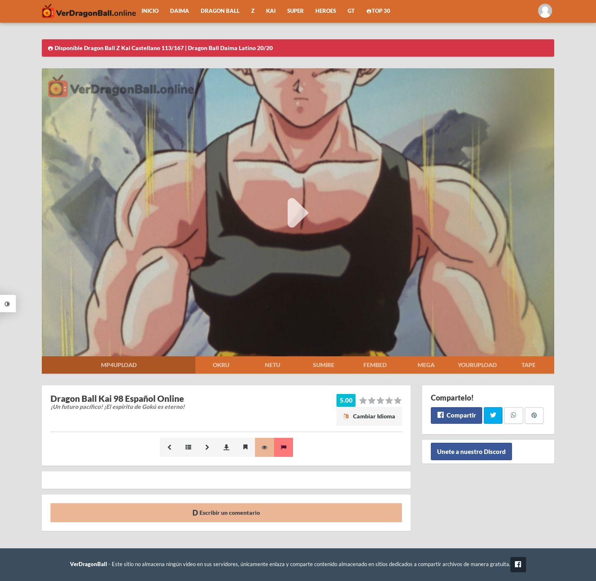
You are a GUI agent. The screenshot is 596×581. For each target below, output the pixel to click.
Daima (179, 11)
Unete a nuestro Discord (471, 451)
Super (295, 11)
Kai (271, 11)
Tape (529, 364)
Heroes (325, 11)
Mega (426, 364)
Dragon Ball (220, 11)
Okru (221, 364)
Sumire (323, 364)
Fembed (375, 364)
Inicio (150, 11)
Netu (272, 364)
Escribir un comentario (226, 512)
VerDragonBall (88, 564)
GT (351, 11)
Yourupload (477, 364)
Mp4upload (119, 364)
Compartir (456, 415)
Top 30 (378, 11)
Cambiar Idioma (369, 416)
